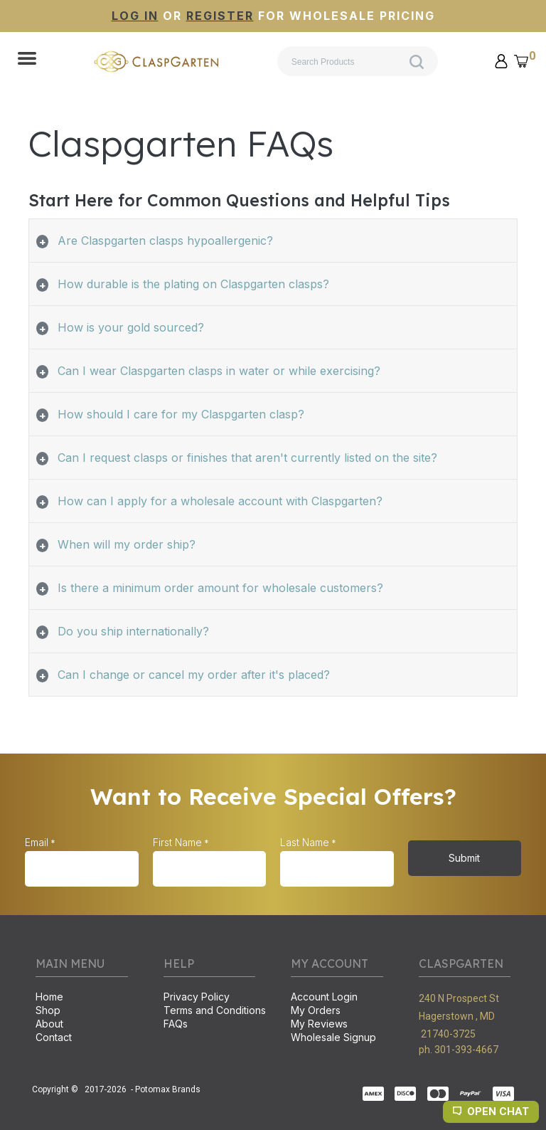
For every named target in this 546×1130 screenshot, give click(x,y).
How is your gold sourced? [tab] (131, 327)
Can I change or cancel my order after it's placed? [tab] (194, 674)
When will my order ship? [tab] (127, 544)
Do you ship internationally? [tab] (133, 631)
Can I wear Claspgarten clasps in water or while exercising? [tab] (219, 371)
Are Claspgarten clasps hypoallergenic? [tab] (165, 240)
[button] (27, 59)
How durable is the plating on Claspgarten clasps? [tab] (193, 284)
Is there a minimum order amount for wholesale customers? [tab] (220, 588)
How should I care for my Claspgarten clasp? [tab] (181, 414)
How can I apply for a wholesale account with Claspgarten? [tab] (220, 501)
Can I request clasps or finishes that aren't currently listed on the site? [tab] (247, 457)
